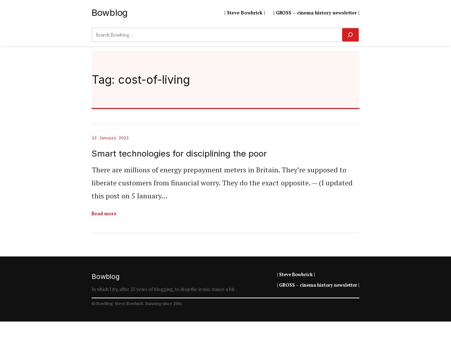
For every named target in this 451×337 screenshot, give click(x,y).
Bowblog (110, 12)
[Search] (350, 35)
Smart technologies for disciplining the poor (179, 154)
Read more (104, 213)
